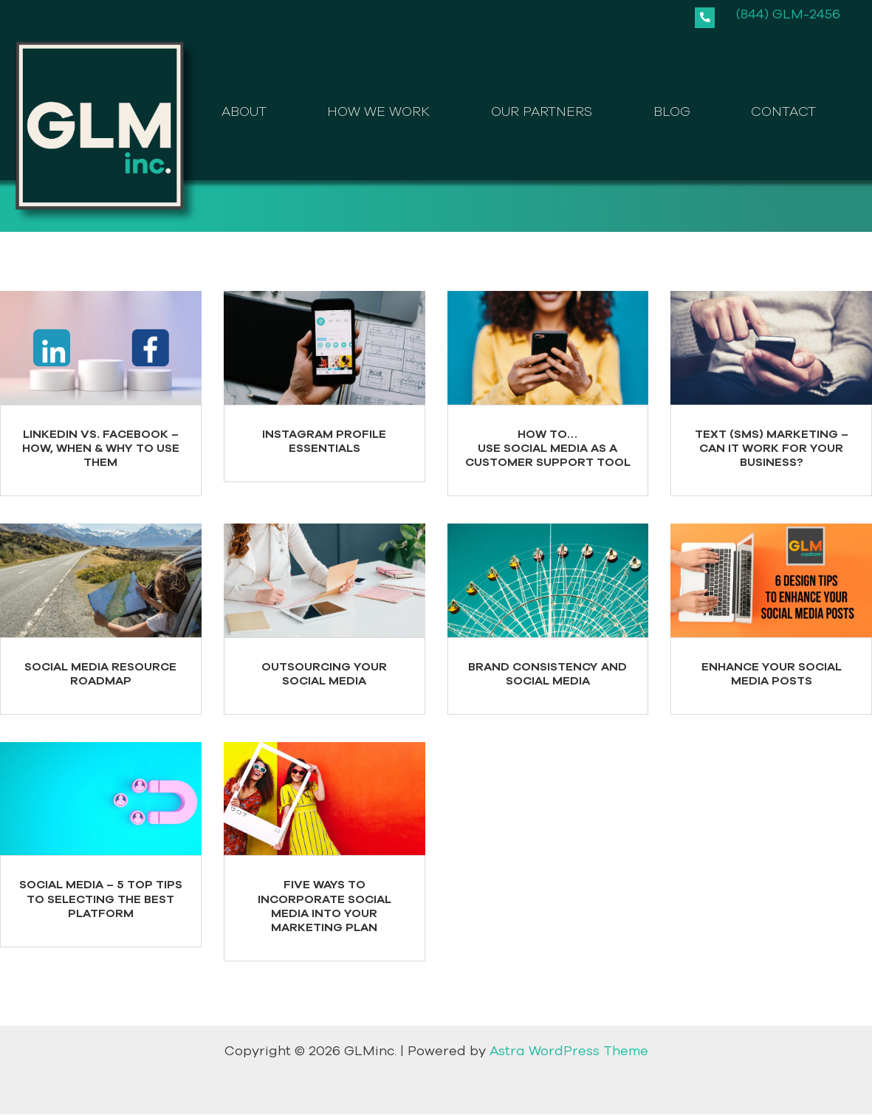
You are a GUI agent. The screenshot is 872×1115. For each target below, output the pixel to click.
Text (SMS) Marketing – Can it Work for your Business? (771, 448)
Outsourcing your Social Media (324, 674)
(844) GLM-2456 (788, 14)
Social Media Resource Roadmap (100, 674)
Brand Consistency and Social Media (547, 674)
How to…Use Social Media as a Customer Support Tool (548, 448)
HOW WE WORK (378, 112)
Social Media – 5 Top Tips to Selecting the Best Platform (100, 899)
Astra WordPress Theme (569, 1051)
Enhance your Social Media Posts (771, 674)
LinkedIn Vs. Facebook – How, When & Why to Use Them (100, 448)
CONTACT (783, 112)
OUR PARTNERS (541, 112)
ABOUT (244, 112)
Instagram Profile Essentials (324, 441)
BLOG (671, 112)
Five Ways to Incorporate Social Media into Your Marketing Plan (324, 906)
